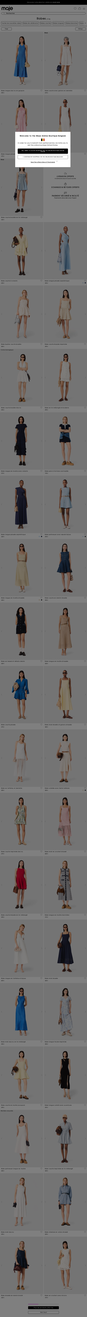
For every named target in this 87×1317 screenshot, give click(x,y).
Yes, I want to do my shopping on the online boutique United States (43, 151)
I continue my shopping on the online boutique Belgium (43, 157)
